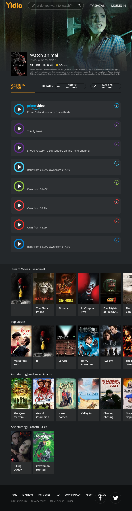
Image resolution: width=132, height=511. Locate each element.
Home (14, 494)
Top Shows (27, 494)
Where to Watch (18, 86)
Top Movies (44, 494)
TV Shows (97, 6)
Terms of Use (57, 501)
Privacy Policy (38, 501)
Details (47, 86)
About (89, 494)
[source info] (116, 105)
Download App (73, 494)
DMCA (70, 501)
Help (57, 494)
